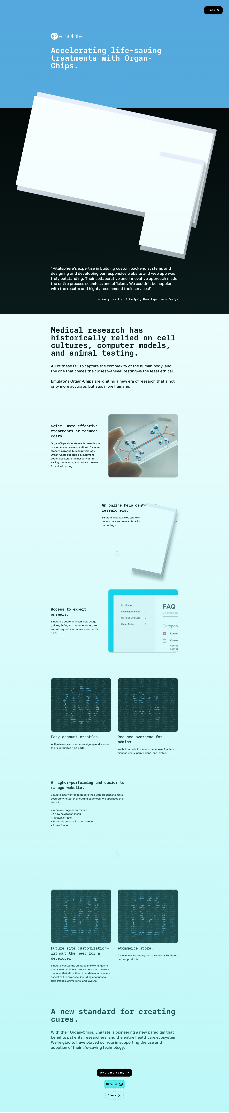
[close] (213, 10)
